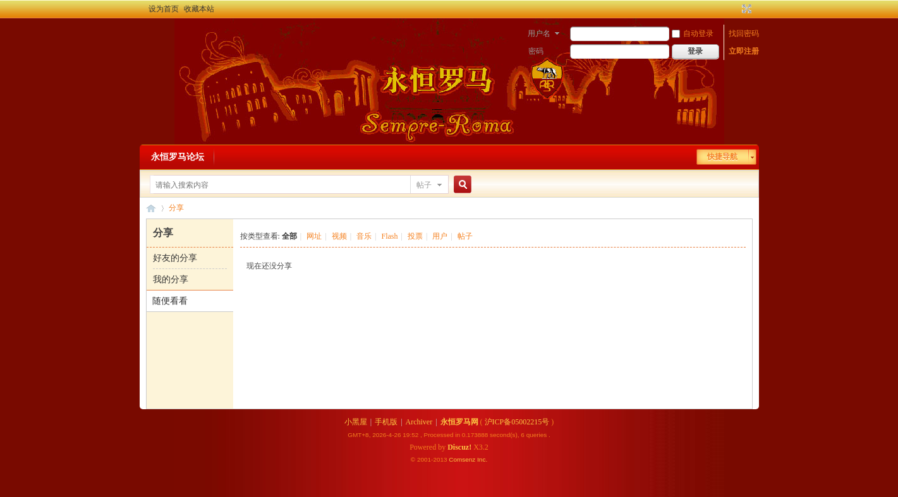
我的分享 (170, 279)
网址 (314, 236)
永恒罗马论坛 (177, 157)
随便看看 (170, 301)
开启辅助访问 (735, 9)
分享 (176, 207)
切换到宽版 (745, 9)
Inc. (482, 459)
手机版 (386, 421)
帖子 (424, 185)
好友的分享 (175, 258)
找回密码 (744, 33)
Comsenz (463, 459)
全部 (289, 236)
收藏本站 (199, 8)
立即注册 (744, 51)
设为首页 (164, 8)
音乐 (364, 236)
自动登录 (692, 33)
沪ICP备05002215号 (517, 421)
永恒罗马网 (459, 421)
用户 (439, 236)
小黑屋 (355, 421)
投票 (415, 236)
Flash (389, 236)
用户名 (539, 33)
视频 (339, 236)
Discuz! (459, 447)
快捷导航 (722, 156)
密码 (535, 51)
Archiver (419, 421)
